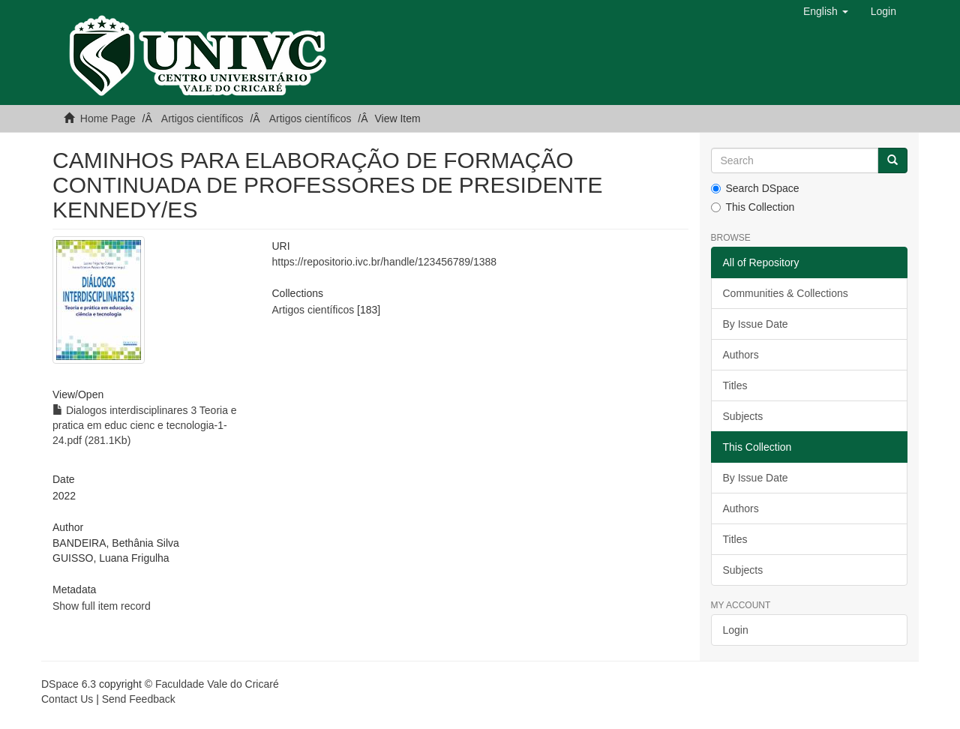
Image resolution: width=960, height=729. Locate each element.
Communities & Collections (785, 293)
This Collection (753, 207)
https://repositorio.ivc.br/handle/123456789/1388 (384, 262)
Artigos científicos (202, 118)
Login (735, 630)
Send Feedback (139, 699)
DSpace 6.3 (68, 684)
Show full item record (101, 606)
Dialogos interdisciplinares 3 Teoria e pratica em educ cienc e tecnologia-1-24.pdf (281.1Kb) (144, 425)
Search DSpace (755, 188)
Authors (741, 355)
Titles (735, 386)
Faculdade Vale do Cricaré (217, 684)
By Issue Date (755, 324)
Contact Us (67, 699)
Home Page (108, 118)
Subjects (743, 416)
